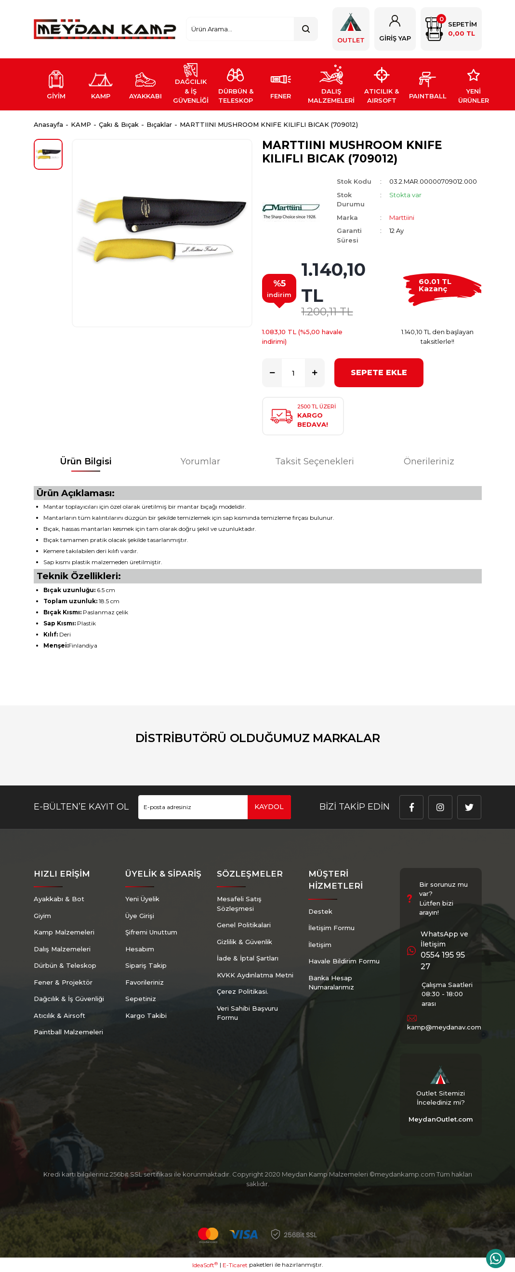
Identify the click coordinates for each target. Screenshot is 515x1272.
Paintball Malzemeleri (68, 1032)
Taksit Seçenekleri (314, 461)
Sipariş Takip (146, 965)
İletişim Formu (331, 928)
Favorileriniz (144, 982)
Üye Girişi (139, 916)
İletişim (319, 944)
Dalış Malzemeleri (62, 949)
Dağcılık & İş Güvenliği (69, 998)
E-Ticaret (235, 1265)
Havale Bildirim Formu (344, 961)
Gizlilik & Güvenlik (244, 942)
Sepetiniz (140, 998)
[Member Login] (395, 29)
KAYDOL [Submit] (269, 806)
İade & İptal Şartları (247, 958)
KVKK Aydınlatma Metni (255, 975)
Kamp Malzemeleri (64, 932)
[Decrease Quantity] (272, 373)
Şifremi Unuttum (151, 932)
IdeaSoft (205, 1265)
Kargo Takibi (146, 1015)
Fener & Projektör (63, 982)
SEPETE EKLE (379, 372)
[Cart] (451, 29)
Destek (320, 911)
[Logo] (105, 29)
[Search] (251, 29)
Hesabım (139, 949)
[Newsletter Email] (214, 807)
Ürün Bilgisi (86, 461)
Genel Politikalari (244, 925)
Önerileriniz (429, 461)
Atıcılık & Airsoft (59, 1015)
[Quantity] (293, 373)
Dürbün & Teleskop (65, 965)
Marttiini (401, 217)
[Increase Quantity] (314, 373)
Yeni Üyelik (142, 899)
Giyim (42, 916)
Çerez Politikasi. (242, 991)
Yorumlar (200, 461)
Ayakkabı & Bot (59, 899)
